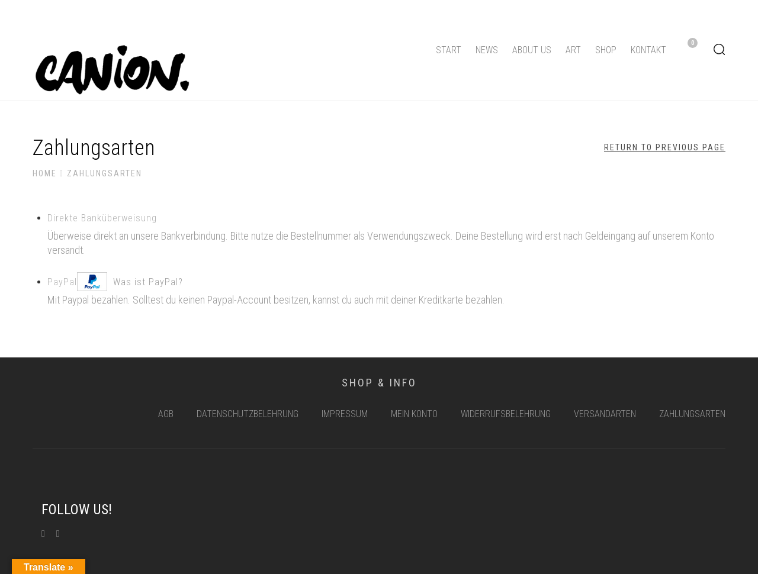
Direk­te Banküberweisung (102, 218)
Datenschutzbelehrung (247, 414)
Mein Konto (414, 414)
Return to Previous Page (664, 147)
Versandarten (605, 414)
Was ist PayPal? (148, 282)
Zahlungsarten (692, 414)
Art (573, 50)
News (487, 50)
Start (448, 50)
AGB (166, 414)
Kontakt (648, 50)
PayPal (115, 279)
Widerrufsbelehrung (506, 414)
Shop (605, 50)
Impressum (345, 414)
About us (531, 50)
